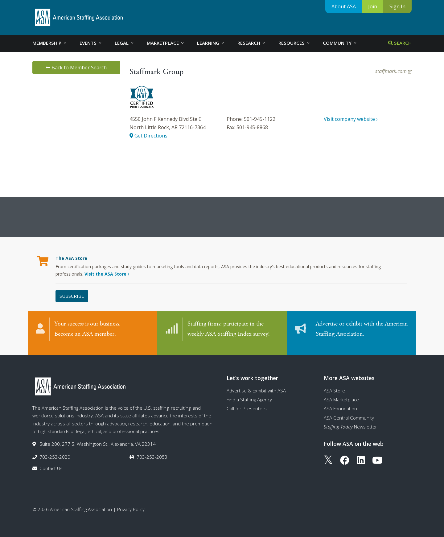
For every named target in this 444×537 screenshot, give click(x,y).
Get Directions (148, 135)
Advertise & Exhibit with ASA (256, 384)
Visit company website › (351, 119)
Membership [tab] (49, 43)
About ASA (343, 6)
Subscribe (72, 296)
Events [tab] (91, 43)
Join (372, 6)
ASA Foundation (340, 403)
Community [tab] (340, 43)
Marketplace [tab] (166, 43)
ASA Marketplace (341, 393)
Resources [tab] (294, 43)
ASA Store (334, 384)
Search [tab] (400, 43)
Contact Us (51, 462)
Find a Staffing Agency (249, 393)
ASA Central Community (349, 411)
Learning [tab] (211, 43)
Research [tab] (251, 43)
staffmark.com (393, 71)
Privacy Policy (131, 503)
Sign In (397, 6)
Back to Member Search (76, 67)
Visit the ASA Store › (106, 274)
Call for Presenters (247, 403)
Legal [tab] (124, 43)
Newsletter (350, 420)
